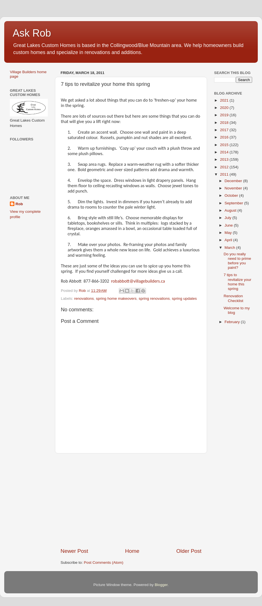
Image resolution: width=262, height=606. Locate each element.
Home (132, 551)
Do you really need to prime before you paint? (237, 261)
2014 (225, 152)
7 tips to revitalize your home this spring (237, 282)
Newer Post (74, 551)
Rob (19, 204)
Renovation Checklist (233, 298)
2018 (225, 122)
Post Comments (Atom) (103, 562)
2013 (225, 159)
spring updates (184, 298)
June (229, 225)
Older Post (188, 551)
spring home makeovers (116, 298)
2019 (225, 115)
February (233, 322)
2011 (225, 174)
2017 (225, 130)
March (230, 247)
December (234, 181)
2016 (225, 137)
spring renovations (154, 298)
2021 (225, 100)
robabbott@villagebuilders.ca (138, 281)
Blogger (161, 585)
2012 (225, 167)
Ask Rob (32, 33)
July (228, 218)
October (232, 195)
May (229, 233)
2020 (225, 108)
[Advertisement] (131, 500)
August (231, 210)
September (234, 203)
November (234, 188)
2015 (225, 145)
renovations (84, 298)
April (229, 240)
